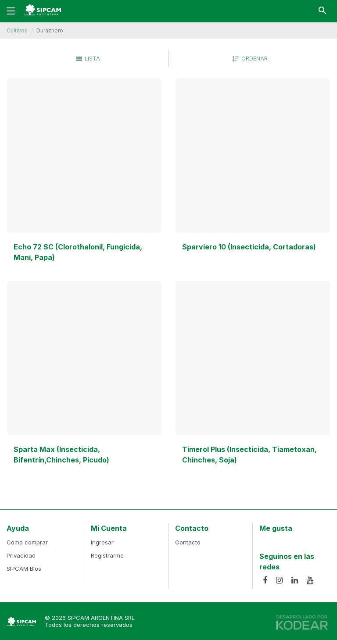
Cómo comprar (27, 542)
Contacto (188, 542)
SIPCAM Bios (24, 568)
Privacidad (21, 555)
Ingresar (102, 542)
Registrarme (107, 555)
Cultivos (17, 30)
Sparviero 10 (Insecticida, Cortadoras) (249, 246)
